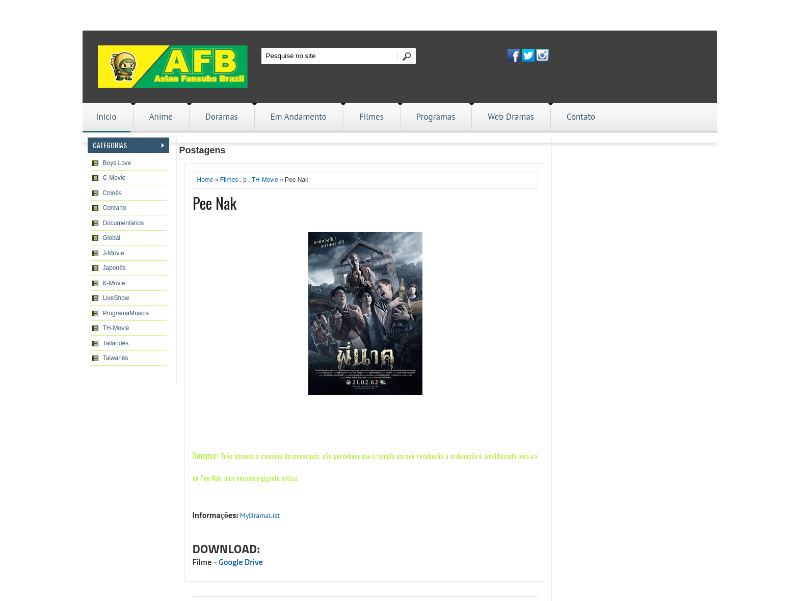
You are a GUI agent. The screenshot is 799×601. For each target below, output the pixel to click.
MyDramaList (260, 515)
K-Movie (114, 283)
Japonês (114, 267)
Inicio (106, 116)
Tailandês (116, 343)
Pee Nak (214, 203)
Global (112, 237)
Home (205, 179)
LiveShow (116, 298)
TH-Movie (116, 328)
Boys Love (117, 163)
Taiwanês (115, 358)
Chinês (112, 193)
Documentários (123, 223)
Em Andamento (299, 116)
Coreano (114, 207)
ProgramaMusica (126, 313)
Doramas (221, 116)
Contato (581, 116)
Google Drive (241, 562)
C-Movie (114, 177)
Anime (161, 116)
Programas (436, 116)
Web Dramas (511, 116)
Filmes (371, 116)
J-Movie (113, 253)
